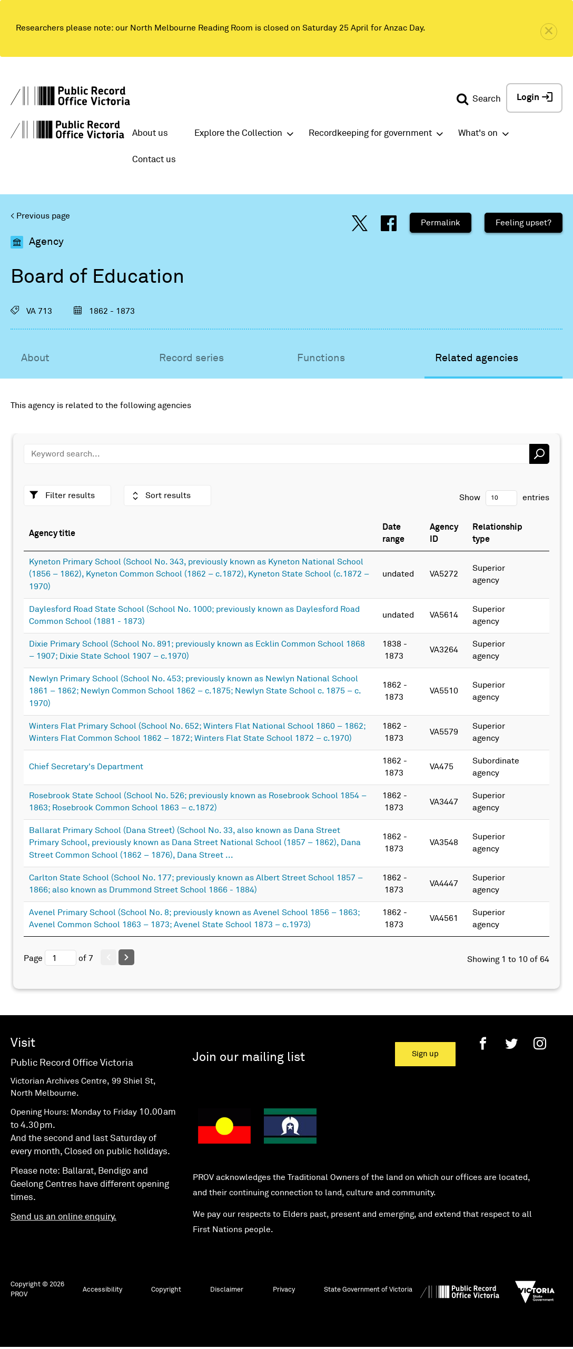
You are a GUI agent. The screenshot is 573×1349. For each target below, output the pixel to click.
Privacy (284, 1289)
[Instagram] (540, 1043)
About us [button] (150, 133)
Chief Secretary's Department (86, 766)
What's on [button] (478, 133)
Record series (191, 358)
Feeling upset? (523, 223)
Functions (321, 358)
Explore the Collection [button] (238, 133)
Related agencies (476, 358)
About (35, 358)
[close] (548, 31)
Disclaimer (226, 1289)
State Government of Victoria (368, 1289)
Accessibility (102, 1289)
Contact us (154, 159)
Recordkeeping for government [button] (370, 133)
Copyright (166, 1289)
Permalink (440, 223)
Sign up (425, 1054)
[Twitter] (511, 1043)
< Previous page (40, 216)
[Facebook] (483, 1043)
